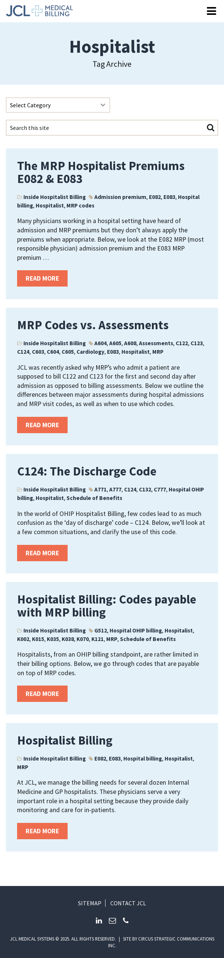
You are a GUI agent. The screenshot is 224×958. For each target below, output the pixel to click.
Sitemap (89, 903)
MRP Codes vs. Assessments (93, 325)
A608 (130, 343)
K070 (83, 639)
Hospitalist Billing (65, 740)
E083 (169, 196)
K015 (38, 639)
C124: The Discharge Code (86, 471)
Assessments (156, 343)
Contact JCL (128, 903)
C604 (53, 351)
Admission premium (120, 196)
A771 (100, 489)
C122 (182, 343)
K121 (97, 639)
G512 (100, 630)
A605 (115, 343)
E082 (155, 196)
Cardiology (90, 351)
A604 (100, 343)
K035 (53, 639)
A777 (115, 489)
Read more (42, 278)
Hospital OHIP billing (136, 630)
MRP (157, 351)
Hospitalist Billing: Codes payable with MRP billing (106, 606)
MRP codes (80, 205)
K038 (68, 639)
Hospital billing (142, 758)
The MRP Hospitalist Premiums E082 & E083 (101, 172)
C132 (145, 489)
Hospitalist (50, 205)
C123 (197, 343)
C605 (68, 351)
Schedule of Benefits (94, 497)
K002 (23, 639)
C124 (23, 351)
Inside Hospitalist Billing (54, 196)
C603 (38, 351)
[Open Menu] (211, 11)
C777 (160, 489)
